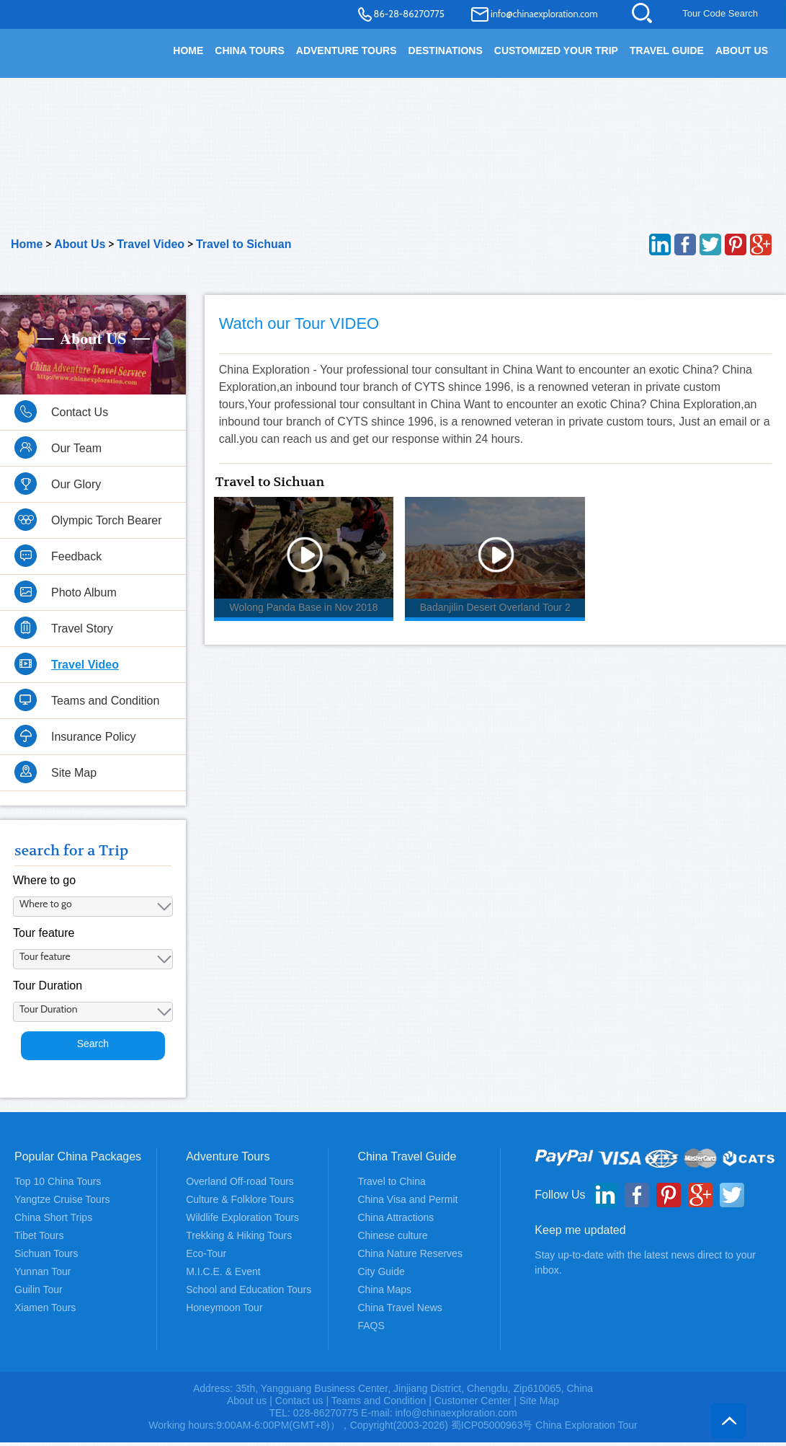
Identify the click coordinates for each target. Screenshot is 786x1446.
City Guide (380, 1275)
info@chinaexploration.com (544, 13)
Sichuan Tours (46, 1257)
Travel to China (391, 1185)
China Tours (249, 50)
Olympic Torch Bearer (106, 528)
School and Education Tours (248, 1293)
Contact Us (79, 420)
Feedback (76, 564)
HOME (188, 50)
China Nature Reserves (410, 1257)
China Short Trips (53, 1221)
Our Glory (76, 492)
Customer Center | (476, 1404)
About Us (741, 50)
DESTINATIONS (445, 50)
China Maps (384, 1293)
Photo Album (84, 600)
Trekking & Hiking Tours (239, 1239)
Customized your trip (556, 50)
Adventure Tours (346, 50)
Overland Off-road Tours (240, 1185)
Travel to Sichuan (243, 252)
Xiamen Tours (45, 1311)
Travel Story (82, 636)
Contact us (299, 1404)
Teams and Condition (105, 708)
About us (247, 1404)
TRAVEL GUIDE (667, 50)
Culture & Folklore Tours (240, 1203)
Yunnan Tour (42, 1275)
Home (27, 252)
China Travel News (399, 1311)
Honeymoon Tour (224, 1311)
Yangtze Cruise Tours (62, 1203)
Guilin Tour (38, 1293)
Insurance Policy (93, 745)
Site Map (74, 781)
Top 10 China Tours (57, 1185)
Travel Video (150, 252)
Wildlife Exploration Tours (242, 1221)
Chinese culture (392, 1239)
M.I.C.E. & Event (223, 1275)
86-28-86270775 (409, 13)
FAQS (370, 1329)
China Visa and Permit (407, 1203)
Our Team (76, 456)
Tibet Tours (38, 1239)
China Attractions (395, 1221)
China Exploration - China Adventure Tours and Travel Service (64, 59)
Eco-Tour (206, 1257)
